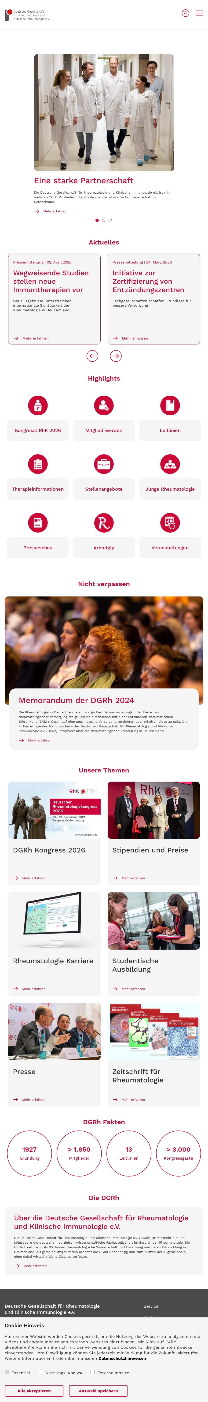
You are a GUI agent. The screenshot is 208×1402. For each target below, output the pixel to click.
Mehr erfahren (55, 211)
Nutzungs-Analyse (65, 1372)
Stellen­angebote (104, 489)
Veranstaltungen (170, 547)
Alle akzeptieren (34, 1390)
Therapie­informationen (38, 489)
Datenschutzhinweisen (122, 1358)
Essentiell (21, 1372)
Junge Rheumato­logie (170, 489)
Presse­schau (37, 547)
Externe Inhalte (113, 1372)
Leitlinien (170, 430)
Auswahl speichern (98, 1390)
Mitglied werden (103, 430)
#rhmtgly (104, 547)
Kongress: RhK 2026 (38, 430)
